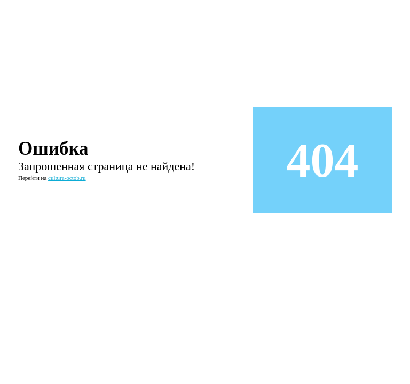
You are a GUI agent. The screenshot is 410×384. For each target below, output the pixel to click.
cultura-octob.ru (67, 177)
